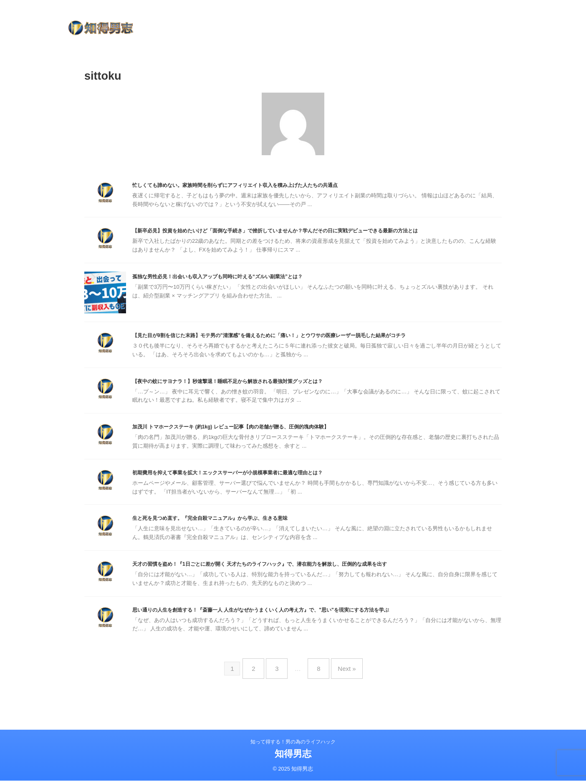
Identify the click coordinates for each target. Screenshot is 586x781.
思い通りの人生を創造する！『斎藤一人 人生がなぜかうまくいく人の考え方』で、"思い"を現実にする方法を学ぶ (303, 627)
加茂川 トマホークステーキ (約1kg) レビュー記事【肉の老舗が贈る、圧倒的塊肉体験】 (263, 441)
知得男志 (293, 754)
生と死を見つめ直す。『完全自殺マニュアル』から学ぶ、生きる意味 (235, 534)
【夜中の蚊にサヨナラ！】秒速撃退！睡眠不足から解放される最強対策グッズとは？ (259, 394)
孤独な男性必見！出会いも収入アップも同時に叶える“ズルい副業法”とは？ (245, 289)
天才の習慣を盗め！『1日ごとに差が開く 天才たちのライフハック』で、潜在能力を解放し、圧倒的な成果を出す (302, 580)
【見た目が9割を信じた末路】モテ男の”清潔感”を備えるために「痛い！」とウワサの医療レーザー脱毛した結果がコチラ (314, 348)
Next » (340, 683)
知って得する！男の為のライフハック (293, 742)
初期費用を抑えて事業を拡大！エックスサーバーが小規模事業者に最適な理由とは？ (259, 487)
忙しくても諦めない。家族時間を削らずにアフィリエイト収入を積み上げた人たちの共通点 (269, 185)
